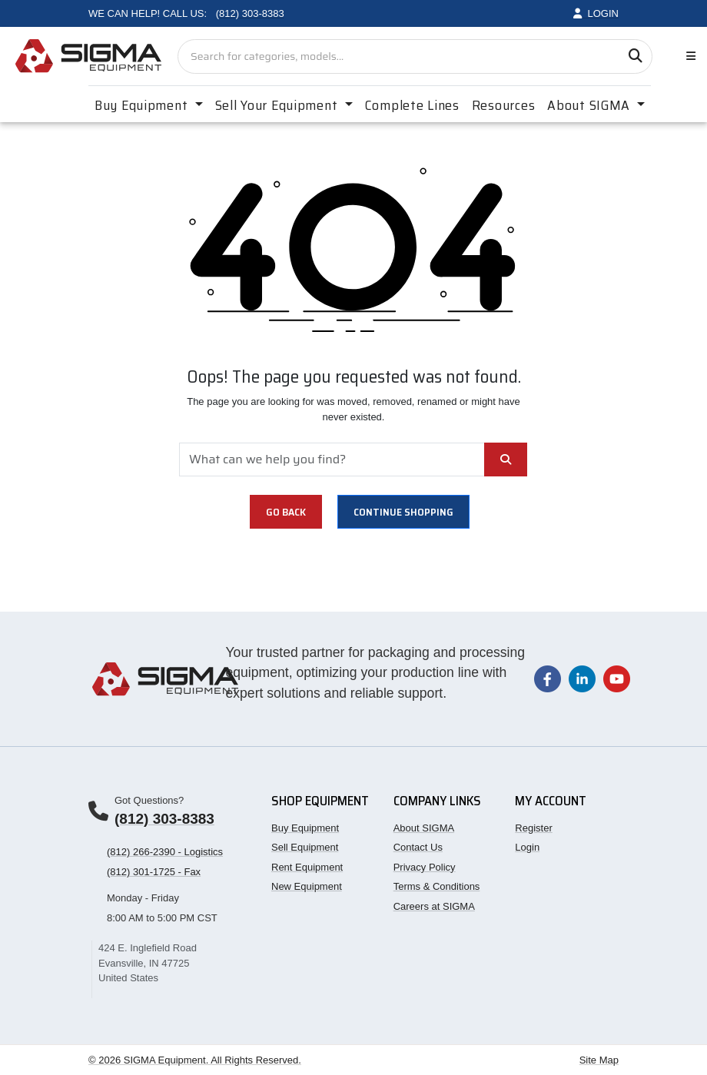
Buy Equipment (305, 828)
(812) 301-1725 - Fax (154, 872)
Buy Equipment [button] (143, 105)
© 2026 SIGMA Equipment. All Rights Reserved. (194, 1060)
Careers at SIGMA (434, 906)
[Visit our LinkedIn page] (582, 678)
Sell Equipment (304, 847)
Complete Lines (412, 105)
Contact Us (418, 847)
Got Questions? (149, 800)
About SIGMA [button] (590, 105)
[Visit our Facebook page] (547, 678)
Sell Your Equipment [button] (278, 105)
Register (533, 828)
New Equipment (306, 886)
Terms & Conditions (436, 886)
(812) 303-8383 (164, 819)
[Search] (635, 56)
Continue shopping (403, 511)
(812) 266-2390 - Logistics (165, 852)
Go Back (286, 511)
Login (527, 847)
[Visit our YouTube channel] (616, 678)
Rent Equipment (307, 867)
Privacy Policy (424, 867)
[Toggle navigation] (687, 56)
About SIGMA (423, 828)
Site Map (599, 1060)
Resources (503, 105)
